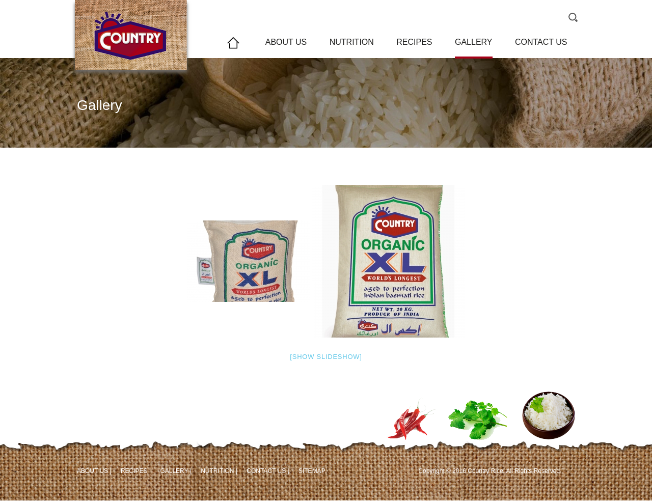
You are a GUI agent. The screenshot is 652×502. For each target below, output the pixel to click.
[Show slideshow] (326, 356)
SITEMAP (311, 471)
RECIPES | (136, 471)
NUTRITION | (219, 471)
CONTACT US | (268, 471)
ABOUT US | (94, 471)
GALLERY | (175, 471)
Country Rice (131, 48)
